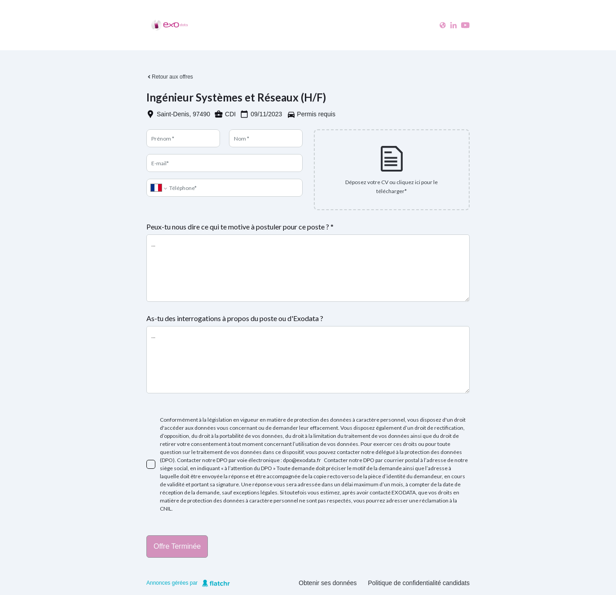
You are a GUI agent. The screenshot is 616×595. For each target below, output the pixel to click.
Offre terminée (177, 546)
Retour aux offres (169, 77)
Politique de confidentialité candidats (419, 582)
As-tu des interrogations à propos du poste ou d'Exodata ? (234, 318)
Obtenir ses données (327, 582)
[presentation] (392, 169)
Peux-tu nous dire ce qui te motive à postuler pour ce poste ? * (240, 226)
